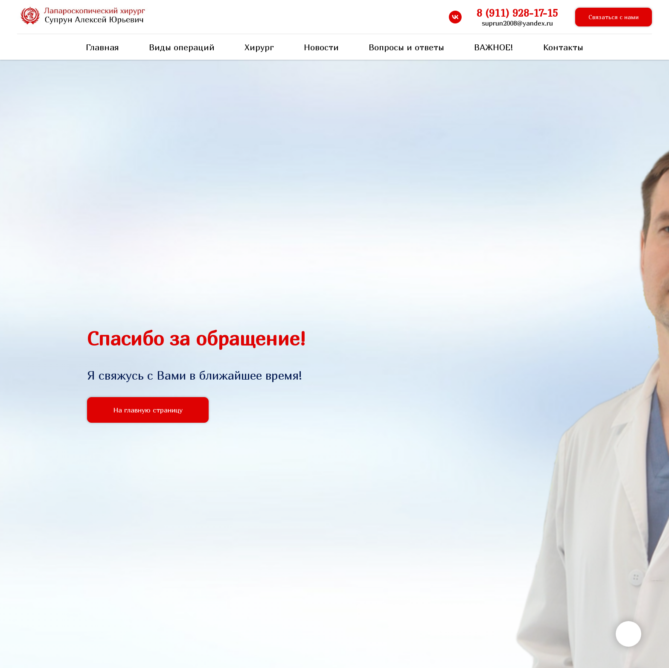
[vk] (455, 17)
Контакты (563, 47)
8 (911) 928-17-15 (517, 13)
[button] (613, 17)
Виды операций (182, 47)
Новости (321, 47)
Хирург (259, 47)
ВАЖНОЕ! (493, 47)
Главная (102, 47)
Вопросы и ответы (406, 47)
